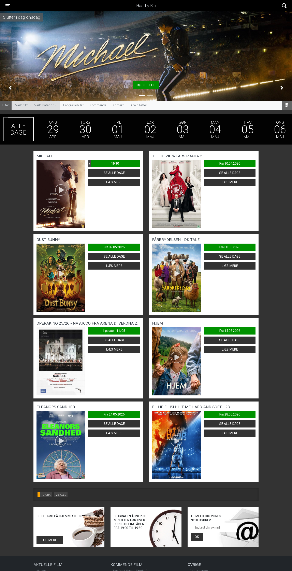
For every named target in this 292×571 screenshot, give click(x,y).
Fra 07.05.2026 (114, 247)
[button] (10, 88)
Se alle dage (114, 173)
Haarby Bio (146, 5)
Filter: (6, 105)
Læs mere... (50, 540)
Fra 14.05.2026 (229, 331)
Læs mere (114, 182)
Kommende (98, 105)
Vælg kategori (44, 105)
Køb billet (146, 85)
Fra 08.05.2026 (229, 247)
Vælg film (22, 105)
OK (197, 537)
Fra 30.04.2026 (229, 163)
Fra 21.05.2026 (114, 414)
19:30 (103, 163)
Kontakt (118, 105)
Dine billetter (138, 105)
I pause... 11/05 (114, 331)
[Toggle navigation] (7, 5)
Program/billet (73, 105)
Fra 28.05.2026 (229, 414)
